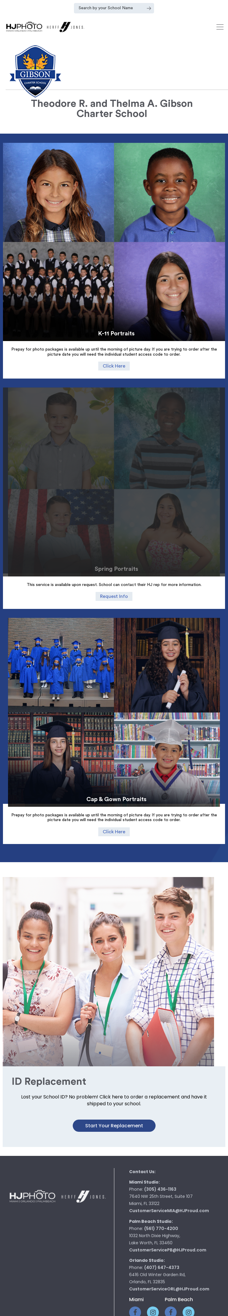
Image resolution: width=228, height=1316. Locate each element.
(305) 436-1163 (160, 1096)
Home (27, 1274)
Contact (180, 1274)
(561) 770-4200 (161, 1135)
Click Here (114, 366)
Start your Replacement (114, 1032)
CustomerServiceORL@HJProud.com (169, 1196)
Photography (91, 1274)
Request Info (114, 566)
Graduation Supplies (138, 1274)
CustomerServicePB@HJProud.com (167, 1157)
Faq (202, 1274)
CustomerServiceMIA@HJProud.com (169, 1117)
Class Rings (54, 1274)
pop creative (132, 1309)
